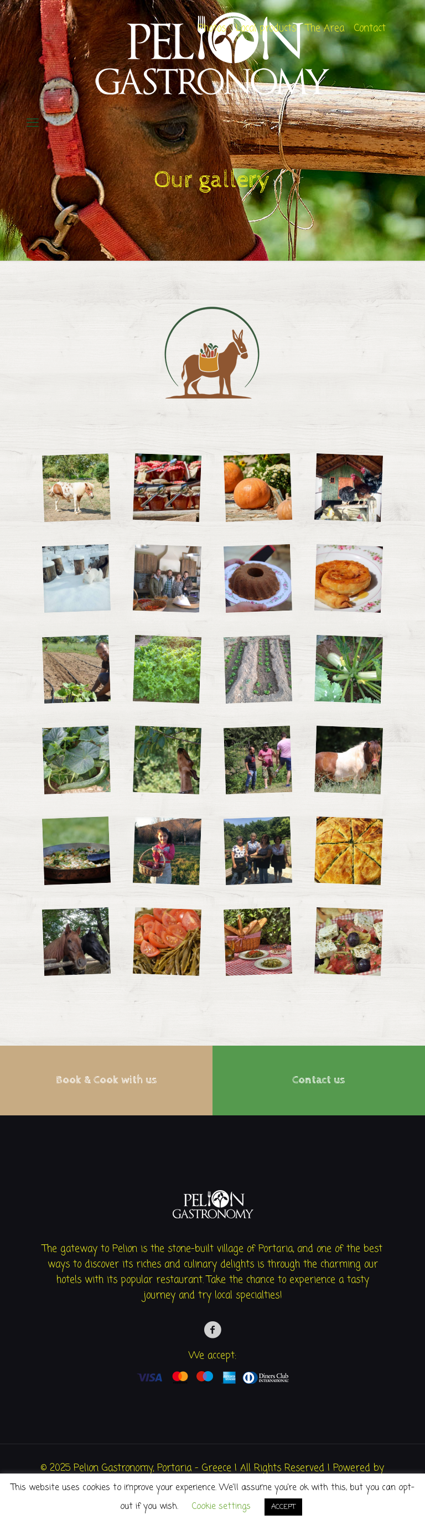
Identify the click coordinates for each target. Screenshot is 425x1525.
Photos (212, 28)
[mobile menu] (32, 123)
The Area (325, 28)
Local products (266, 28)
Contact (370, 28)
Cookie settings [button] (221, 1507)
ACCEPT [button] (283, 1507)
